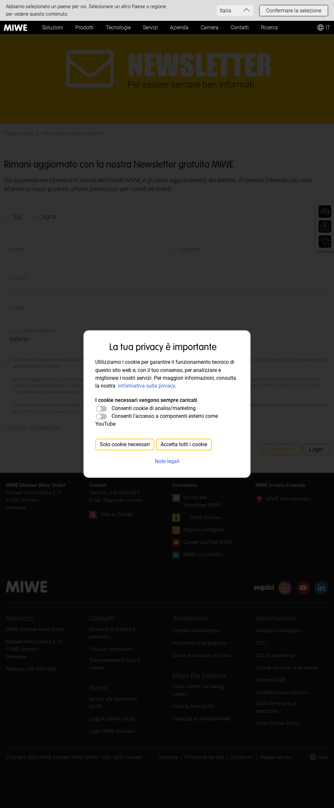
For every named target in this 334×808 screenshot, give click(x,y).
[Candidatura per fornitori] (286, 692)
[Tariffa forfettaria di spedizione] (291, 707)
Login (316, 449)
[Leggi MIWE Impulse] (116, 731)
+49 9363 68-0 (125, 493)
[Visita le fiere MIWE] (198, 706)
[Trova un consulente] (116, 649)
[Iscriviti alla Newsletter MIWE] (125, 702)
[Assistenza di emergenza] (204, 643)
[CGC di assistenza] (280, 655)
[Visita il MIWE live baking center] (208, 690)
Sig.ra (48, 216)
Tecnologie (118, 27)
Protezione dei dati (204, 757)
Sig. (17, 216)
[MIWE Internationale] (293, 499)
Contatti (240, 27)
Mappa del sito (275, 757)
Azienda (179, 27)
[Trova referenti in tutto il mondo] (125, 664)
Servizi (150, 27)
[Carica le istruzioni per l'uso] (206, 655)
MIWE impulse (205, 517)
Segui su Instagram (204, 530)
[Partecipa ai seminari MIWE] (207, 719)
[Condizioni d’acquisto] (283, 631)
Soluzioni (52, 27)
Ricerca (269, 27)
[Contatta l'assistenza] (200, 631)
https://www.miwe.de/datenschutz (129, 392)
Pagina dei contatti (123, 500)
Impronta (168, 757)
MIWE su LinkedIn (202, 554)
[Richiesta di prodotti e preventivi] (125, 633)
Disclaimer (242, 757)
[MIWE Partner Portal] (282, 723)
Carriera (210, 27)
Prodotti (84, 27)
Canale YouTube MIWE (207, 542)
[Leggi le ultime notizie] (117, 719)
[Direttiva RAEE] (276, 680)
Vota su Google (116, 514)
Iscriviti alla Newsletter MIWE (202, 501)
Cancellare (281, 449)
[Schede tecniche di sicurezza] (291, 668)
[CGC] (265, 643)
